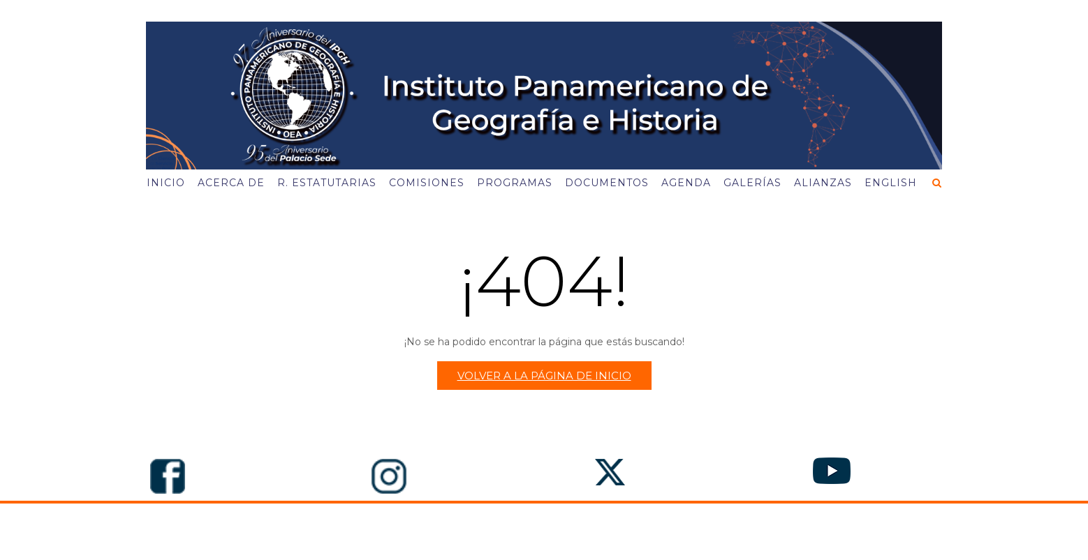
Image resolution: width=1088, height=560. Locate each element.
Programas (514, 182)
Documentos (607, 182)
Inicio (166, 182)
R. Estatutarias (326, 182)
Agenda (686, 182)
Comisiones (426, 182)
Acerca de (231, 182)
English (891, 182)
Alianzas (823, 182)
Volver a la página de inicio (544, 375)
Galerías (752, 182)
